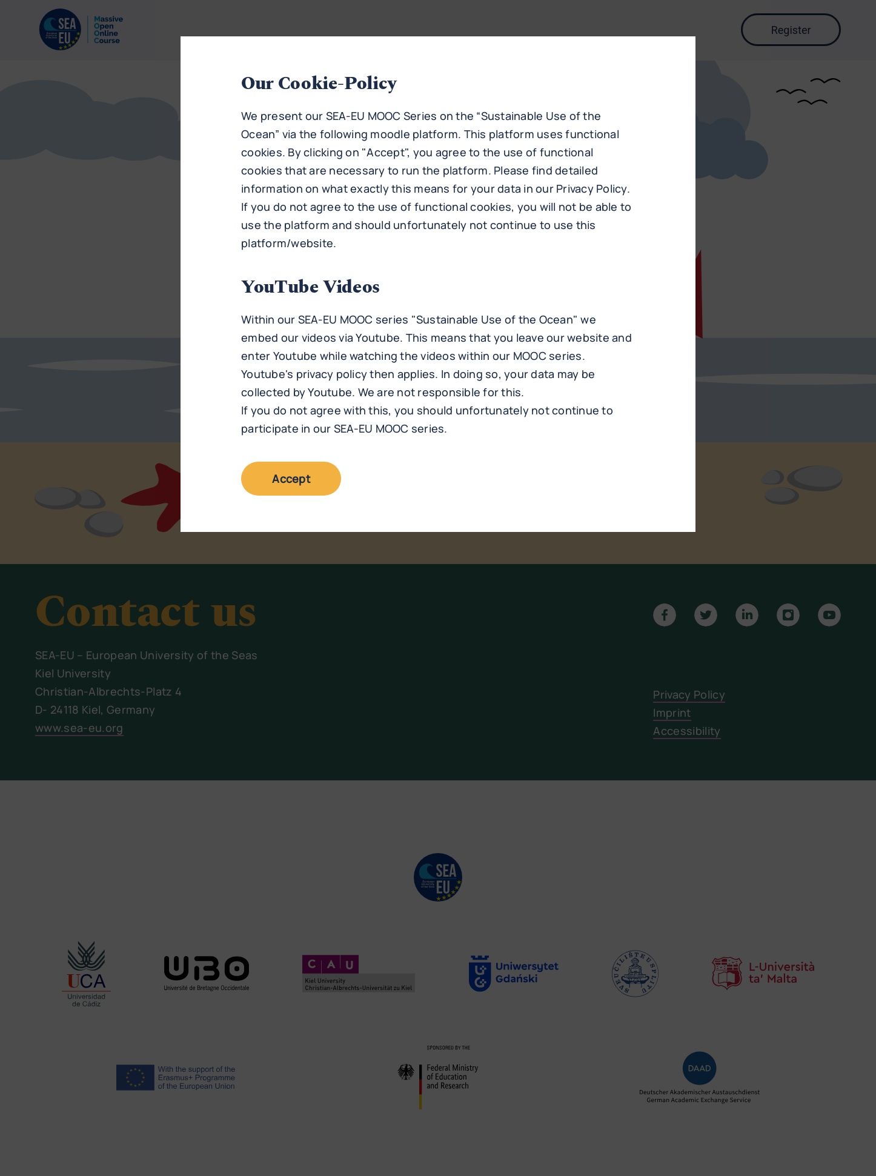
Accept (291, 478)
